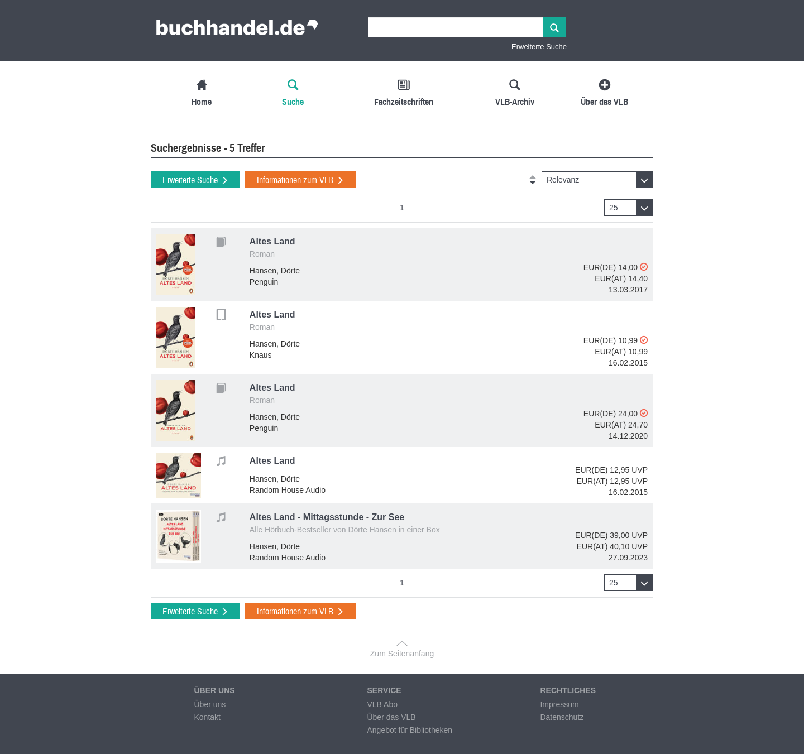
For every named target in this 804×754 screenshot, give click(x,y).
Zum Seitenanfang (402, 653)
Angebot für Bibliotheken (409, 730)
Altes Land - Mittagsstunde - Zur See (327, 517)
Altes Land (272, 241)
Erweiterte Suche (539, 46)
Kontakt (207, 717)
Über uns (210, 704)
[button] (597, 179)
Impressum (559, 704)
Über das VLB (391, 717)
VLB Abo (382, 704)
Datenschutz (561, 717)
